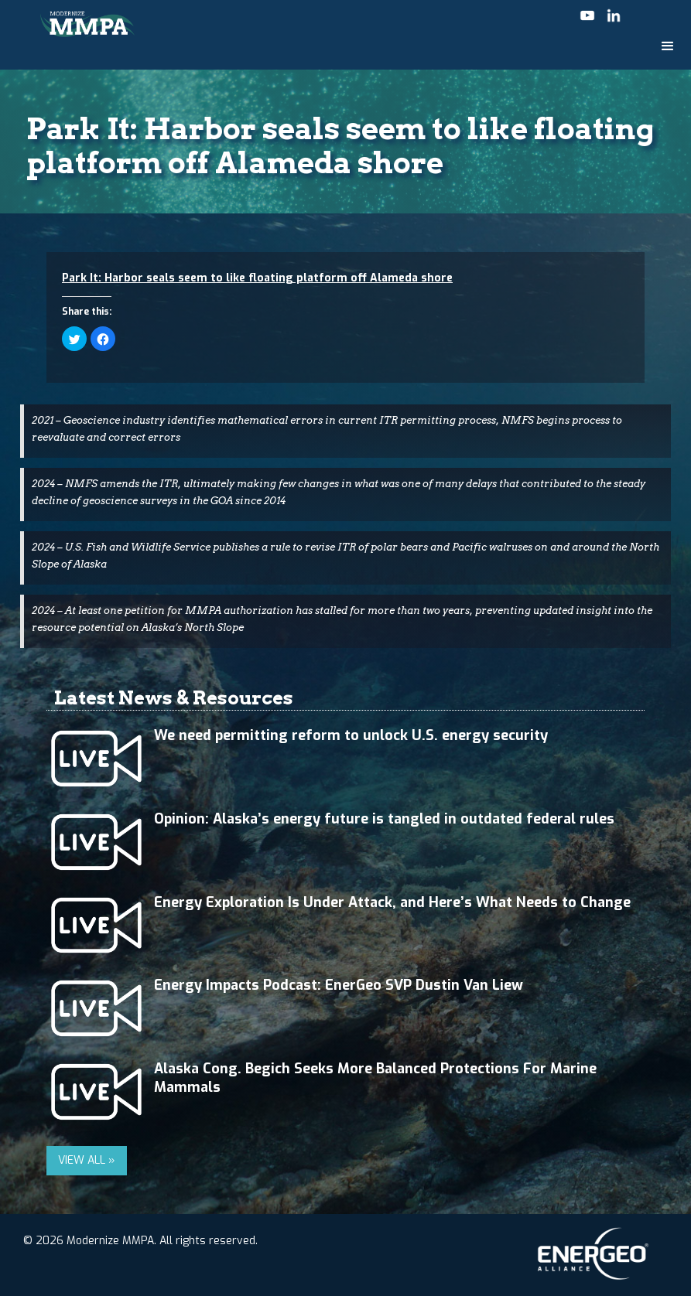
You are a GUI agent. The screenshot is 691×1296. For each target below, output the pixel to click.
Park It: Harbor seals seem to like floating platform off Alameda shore (257, 278)
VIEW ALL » (86, 1160)
